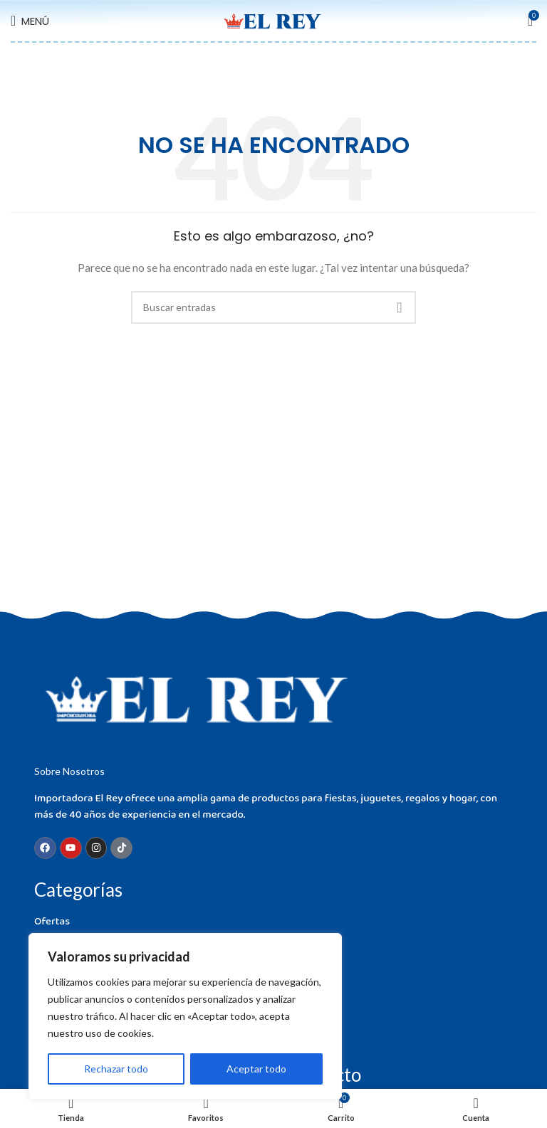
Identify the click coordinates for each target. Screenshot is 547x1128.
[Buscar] (273, 307)
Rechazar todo (116, 1069)
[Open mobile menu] (30, 20)
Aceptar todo (256, 1069)
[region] (185, 1016)
